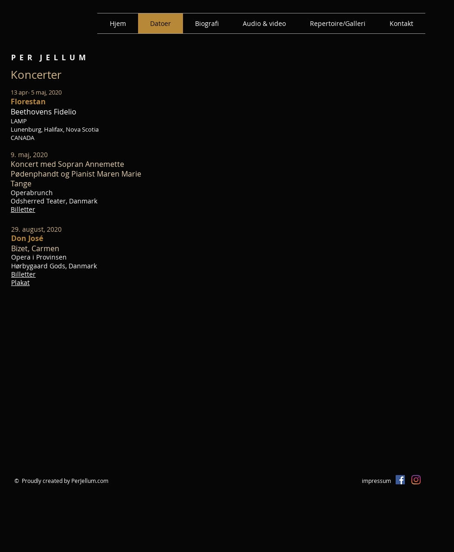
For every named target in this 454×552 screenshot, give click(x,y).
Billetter (23, 209)
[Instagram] (416, 479)
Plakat (20, 282)
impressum (376, 480)
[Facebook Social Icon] (400, 479)
